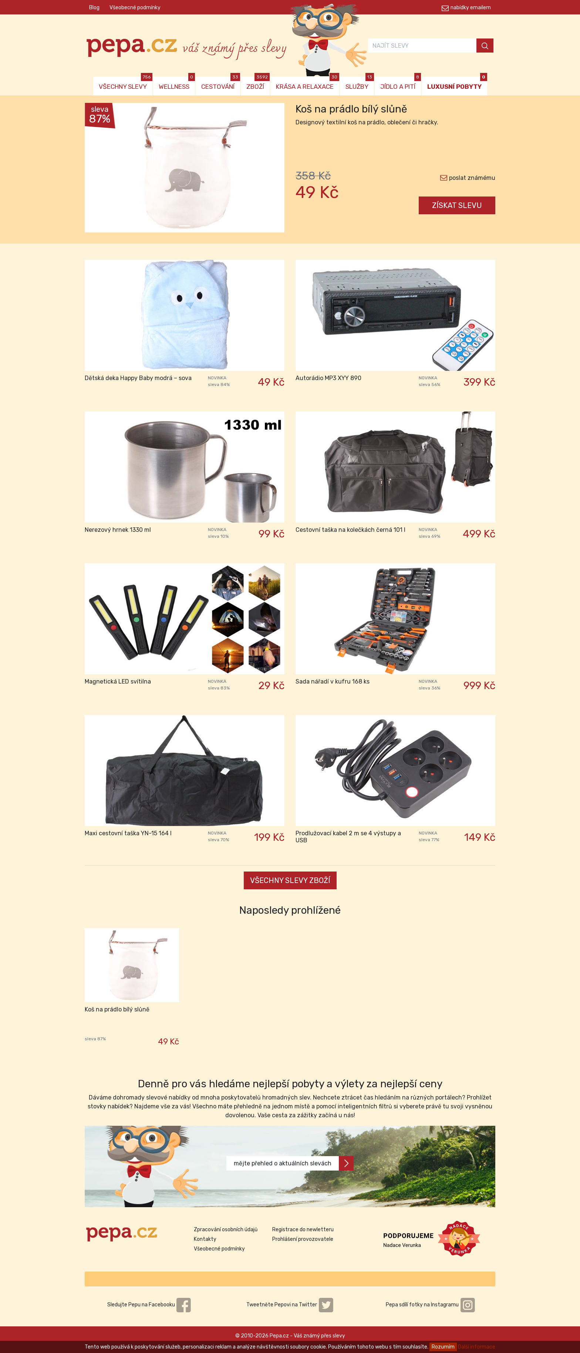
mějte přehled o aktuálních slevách (294, 1163)
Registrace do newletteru (303, 1229)
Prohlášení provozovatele (302, 1239)
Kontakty (205, 1239)
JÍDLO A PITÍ (400, 83)
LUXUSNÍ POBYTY (457, 83)
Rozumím (443, 1347)
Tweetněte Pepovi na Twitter (290, 1305)
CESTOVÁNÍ (220, 83)
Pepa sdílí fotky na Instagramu (430, 1305)
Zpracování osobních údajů (225, 1229)
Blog (94, 7)
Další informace (476, 1347)
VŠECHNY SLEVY (125, 83)
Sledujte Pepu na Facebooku (149, 1305)
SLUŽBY (359, 83)
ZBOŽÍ (258, 83)
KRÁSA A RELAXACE (307, 83)
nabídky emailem (471, 7)
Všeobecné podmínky (135, 7)
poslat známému (472, 177)
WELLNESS (177, 83)
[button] (100, 169)
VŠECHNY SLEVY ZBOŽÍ (290, 880)
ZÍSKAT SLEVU (457, 205)
